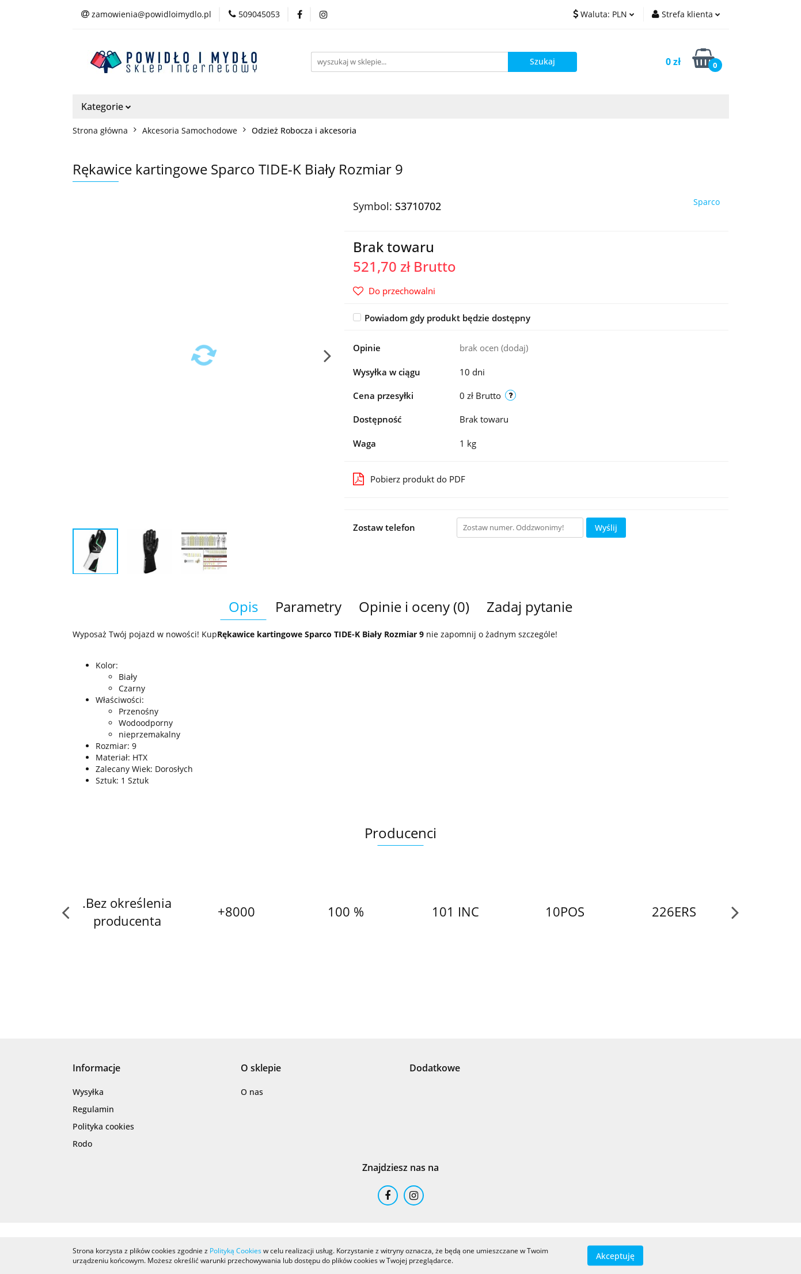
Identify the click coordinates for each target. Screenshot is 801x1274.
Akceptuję (615, 1255)
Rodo (82, 1143)
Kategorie (106, 106)
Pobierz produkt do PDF (409, 479)
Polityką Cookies (235, 1251)
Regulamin (93, 1109)
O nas (252, 1091)
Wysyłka (88, 1091)
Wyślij (606, 527)
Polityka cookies (103, 1126)
